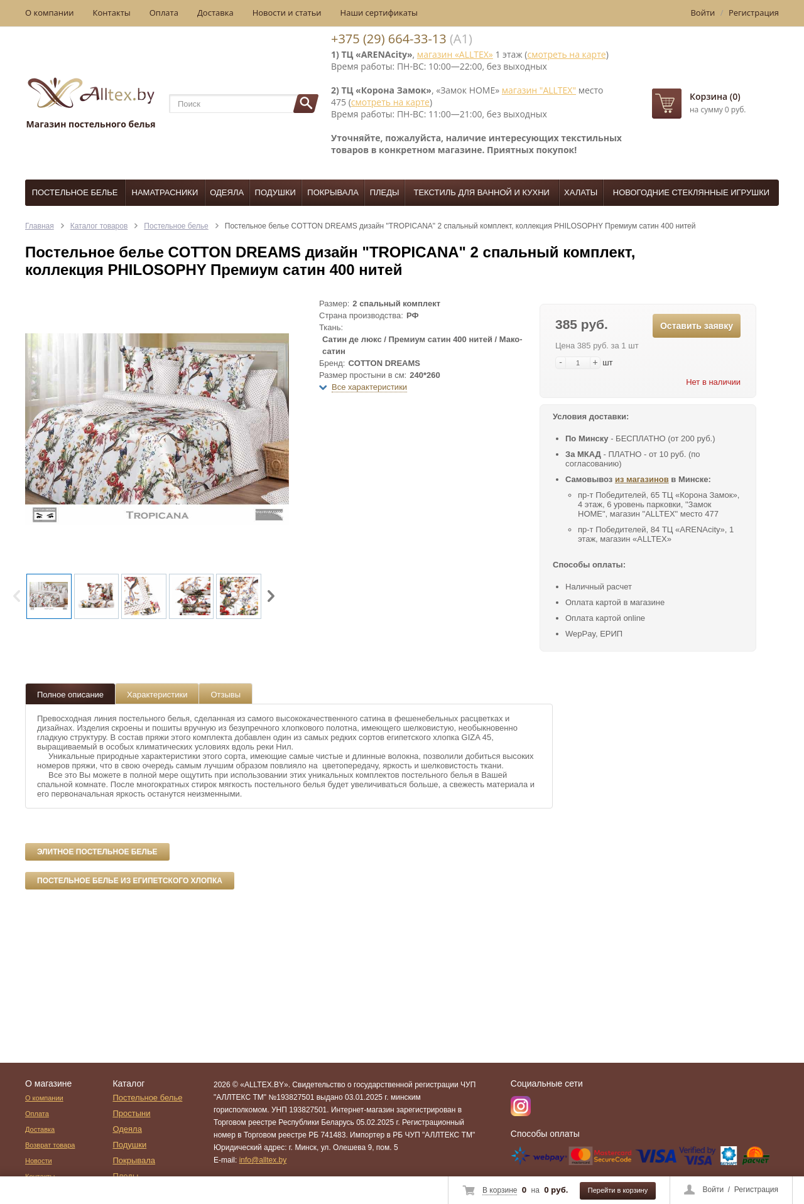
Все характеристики (369, 387)
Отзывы (225, 694)
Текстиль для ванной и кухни (482, 192)
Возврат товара (50, 1145)
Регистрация (756, 1189)
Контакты (112, 12)
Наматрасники (165, 192)
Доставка (215, 12)
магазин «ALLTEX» (455, 54)
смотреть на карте (566, 54)
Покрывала (333, 192)
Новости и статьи (287, 12)
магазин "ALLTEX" (539, 90)
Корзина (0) (715, 96)
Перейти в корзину (618, 1190)
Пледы (384, 192)
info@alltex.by (263, 1160)
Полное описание (70, 694)
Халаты (580, 192)
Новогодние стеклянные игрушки (691, 192)
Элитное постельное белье (97, 851)
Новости (38, 1160)
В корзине (499, 1190)
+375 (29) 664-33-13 (389, 38)
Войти (713, 1189)
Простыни (131, 1113)
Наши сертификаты (379, 12)
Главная (39, 226)
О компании (49, 12)
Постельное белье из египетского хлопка (129, 880)
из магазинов (642, 479)
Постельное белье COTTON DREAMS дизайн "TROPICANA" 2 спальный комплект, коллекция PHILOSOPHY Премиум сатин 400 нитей (460, 226)
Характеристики (157, 694)
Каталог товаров (99, 226)
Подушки (275, 192)
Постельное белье (75, 192)
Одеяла (227, 192)
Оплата (163, 12)
